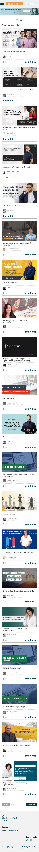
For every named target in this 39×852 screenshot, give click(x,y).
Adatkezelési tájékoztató (11, 847)
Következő (31, 804)
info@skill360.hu (13, 830)
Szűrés (19, 20)
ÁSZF (4, 846)
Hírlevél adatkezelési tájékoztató (28, 847)
